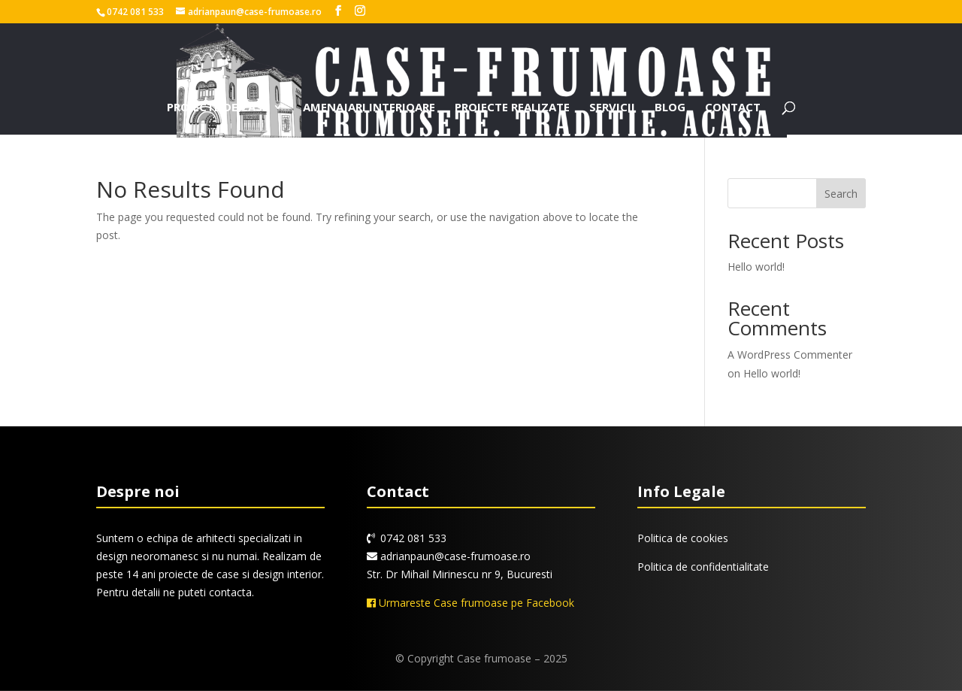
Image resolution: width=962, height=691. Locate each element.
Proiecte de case (217, 108)
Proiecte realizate (512, 108)
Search (841, 193)
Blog (670, 108)
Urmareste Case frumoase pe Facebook (470, 603)
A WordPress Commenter (790, 354)
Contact (733, 108)
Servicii (612, 108)
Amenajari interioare (369, 108)
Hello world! (756, 266)
